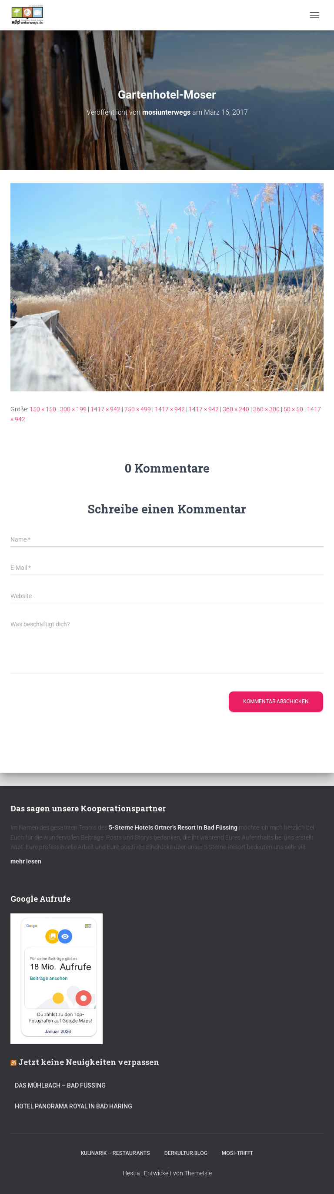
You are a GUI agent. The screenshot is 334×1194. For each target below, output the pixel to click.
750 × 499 (137, 409)
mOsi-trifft (237, 1153)
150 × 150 (43, 409)
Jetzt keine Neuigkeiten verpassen (88, 1062)
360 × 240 (236, 409)
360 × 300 (266, 409)
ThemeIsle (198, 1173)
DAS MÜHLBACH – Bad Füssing (60, 1085)
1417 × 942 (105, 409)
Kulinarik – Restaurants (115, 1153)
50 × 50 (293, 409)
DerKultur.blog (185, 1153)
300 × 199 (73, 409)
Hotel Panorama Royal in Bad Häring (73, 1106)
